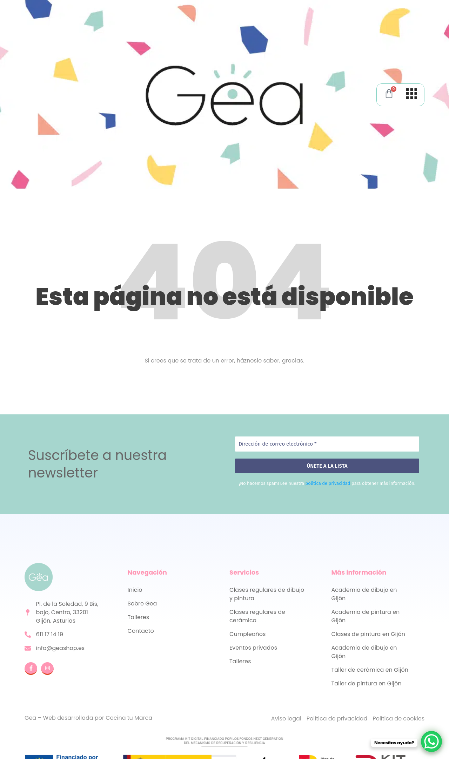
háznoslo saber (258, 361)
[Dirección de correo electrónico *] (327, 444)
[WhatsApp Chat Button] (431, 741)
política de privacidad (327, 483)
